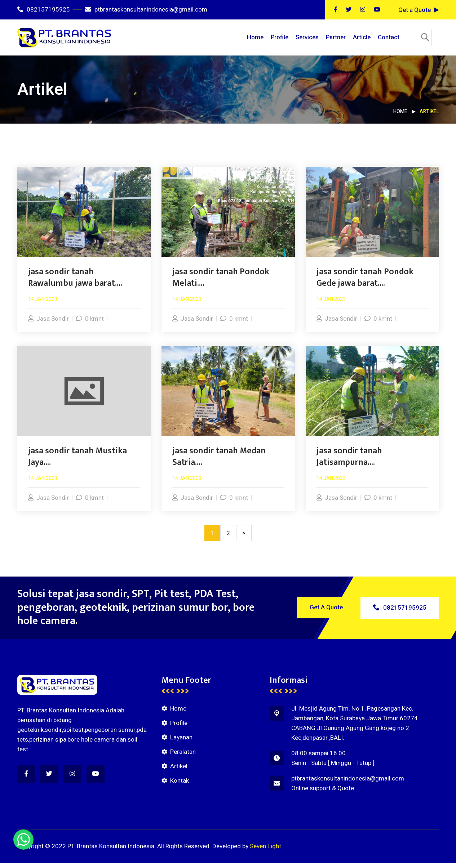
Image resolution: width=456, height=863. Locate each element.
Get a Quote (414, 9)
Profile (279, 37)
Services (307, 37)
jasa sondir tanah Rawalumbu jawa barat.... (75, 277)
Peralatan (183, 751)
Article (362, 37)
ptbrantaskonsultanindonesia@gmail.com (146, 9)
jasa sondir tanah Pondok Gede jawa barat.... (364, 277)
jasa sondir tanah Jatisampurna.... (349, 457)
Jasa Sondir (48, 318)
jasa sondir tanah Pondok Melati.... (220, 277)
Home (255, 37)
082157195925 (43, 9)
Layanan (181, 737)
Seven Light (265, 846)
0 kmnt (90, 318)
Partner (336, 37)
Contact (388, 37)
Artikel (178, 766)
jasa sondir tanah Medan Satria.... (219, 457)
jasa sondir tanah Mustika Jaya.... (77, 457)
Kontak (179, 780)
